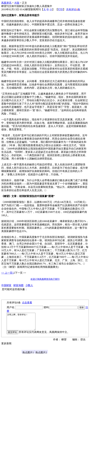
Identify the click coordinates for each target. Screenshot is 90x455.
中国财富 (6, 285)
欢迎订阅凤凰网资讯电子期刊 (45, 279)
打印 (60, 9)
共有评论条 (73, 9)
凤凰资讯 (6, 2)
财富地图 (18, 285)
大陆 (16, 2)
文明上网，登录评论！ (23, 323)
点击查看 (27, 302)
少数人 (29, 285)
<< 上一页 (6, 272)
